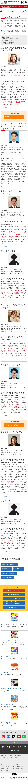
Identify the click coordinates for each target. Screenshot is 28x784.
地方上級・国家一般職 (12, 6)
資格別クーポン (5, 672)
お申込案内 (18, 764)
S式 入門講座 (13, 598)
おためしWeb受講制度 (13, 594)
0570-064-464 (15, 750)
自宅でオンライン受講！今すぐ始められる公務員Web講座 (14, 602)
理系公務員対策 (17, 569)
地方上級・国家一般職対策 (9, 564)
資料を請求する (13, 590)
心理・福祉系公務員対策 (8, 573)
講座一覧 (3, 6)
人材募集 (10, 755)
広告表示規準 (13, 757)
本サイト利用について (7, 764)
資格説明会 (13, 747)
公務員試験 (14, 3)
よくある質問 (4, 770)
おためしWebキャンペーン (8, 656)
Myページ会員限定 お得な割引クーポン (11, 688)
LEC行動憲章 (18, 755)
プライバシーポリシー (7, 760)
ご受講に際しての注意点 (7, 766)
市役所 (20, 6)
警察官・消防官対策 (7, 577)
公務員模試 (13, 607)
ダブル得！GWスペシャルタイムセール (11, 640)
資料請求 (5, 747)
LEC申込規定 (19, 766)
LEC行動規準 (4, 757)
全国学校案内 (22, 747)
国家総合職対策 (6, 569)
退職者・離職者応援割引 (7, 704)
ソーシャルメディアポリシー (8, 762)
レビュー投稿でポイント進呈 (8, 722)
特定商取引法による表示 (7, 768)
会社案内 (3, 755)
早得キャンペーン (6, 623)
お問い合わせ (19, 768)
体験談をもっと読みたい (13, 117)
